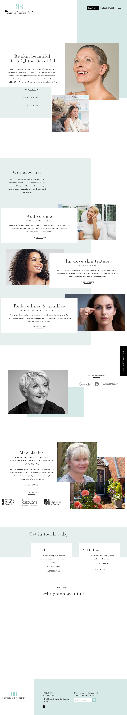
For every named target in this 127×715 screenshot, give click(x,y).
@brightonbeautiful (63, 594)
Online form (101, 569)
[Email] (83, 700)
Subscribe (94, 700)
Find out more (39, 237)
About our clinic (32, 89)
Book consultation (123, 361)
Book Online (92, 8)
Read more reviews (96, 375)
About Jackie (31, 485)
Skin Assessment (101, 564)
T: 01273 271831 (107, 8)
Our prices (32, 492)
